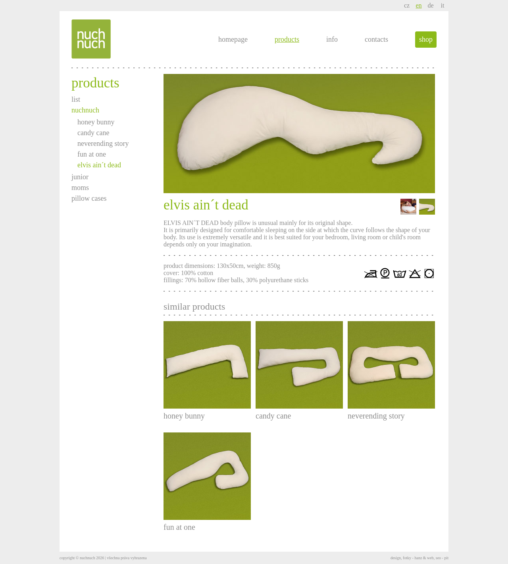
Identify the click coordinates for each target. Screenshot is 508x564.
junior (80, 177)
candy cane (93, 133)
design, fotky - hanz (406, 558)
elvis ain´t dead (99, 165)
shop (426, 39)
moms (80, 188)
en (418, 5)
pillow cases (88, 198)
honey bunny (96, 122)
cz (407, 5)
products (287, 39)
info (332, 39)
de (430, 5)
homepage (233, 39)
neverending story (103, 143)
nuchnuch (85, 110)
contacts (376, 39)
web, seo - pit (437, 558)
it (442, 5)
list (75, 99)
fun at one (91, 154)
